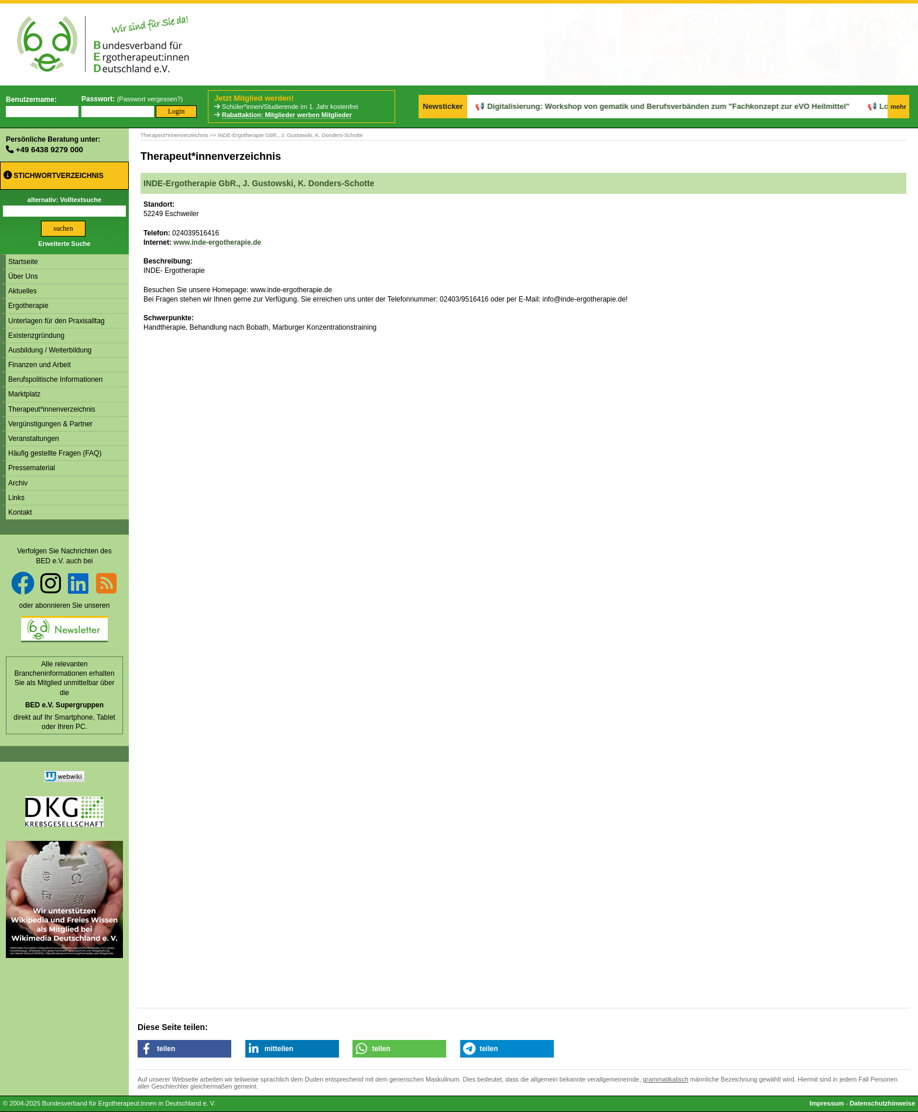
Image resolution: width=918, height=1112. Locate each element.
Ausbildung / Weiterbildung (50, 350)
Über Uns (23, 276)
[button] (184, 1049)
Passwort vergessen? (149, 98)
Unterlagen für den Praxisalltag (56, 321)
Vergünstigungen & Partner (50, 424)
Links (16, 498)
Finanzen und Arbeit (39, 365)
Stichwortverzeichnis (54, 175)
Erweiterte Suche (64, 243)
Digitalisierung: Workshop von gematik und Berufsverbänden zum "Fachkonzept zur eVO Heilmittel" (637, 106)
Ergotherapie (28, 306)
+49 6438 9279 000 (49, 149)
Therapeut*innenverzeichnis (51, 409)
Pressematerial (31, 468)
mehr (898, 106)
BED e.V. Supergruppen (64, 705)
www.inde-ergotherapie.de (217, 242)
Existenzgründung (36, 335)
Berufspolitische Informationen (55, 379)
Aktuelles (22, 291)
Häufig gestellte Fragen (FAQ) (54, 453)
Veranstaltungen (33, 438)
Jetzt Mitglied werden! (254, 98)
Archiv (18, 483)
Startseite (23, 262)
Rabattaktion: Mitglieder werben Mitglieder (287, 114)
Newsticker (443, 106)
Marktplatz (24, 394)
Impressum (827, 1103)
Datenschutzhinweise (882, 1103)
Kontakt (20, 512)
